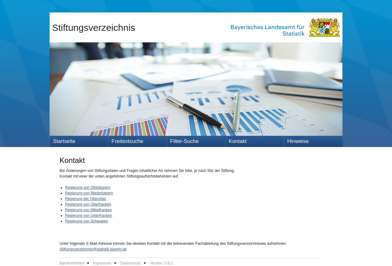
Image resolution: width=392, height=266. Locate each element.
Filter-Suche (184, 141)
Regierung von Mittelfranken (88, 210)
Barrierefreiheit (72, 263)
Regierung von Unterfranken (88, 215)
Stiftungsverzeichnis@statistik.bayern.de (93, 249)
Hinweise (298, 141)
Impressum (102, 263)
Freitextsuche (127, 141)
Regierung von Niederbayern (89, 193)
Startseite (64, 141)
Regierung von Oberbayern (87, 187)
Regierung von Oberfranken (88, 204)
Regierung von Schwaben (86, 221)
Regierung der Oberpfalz (85, 199)
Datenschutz (130, 263)
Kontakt (238, 141)
